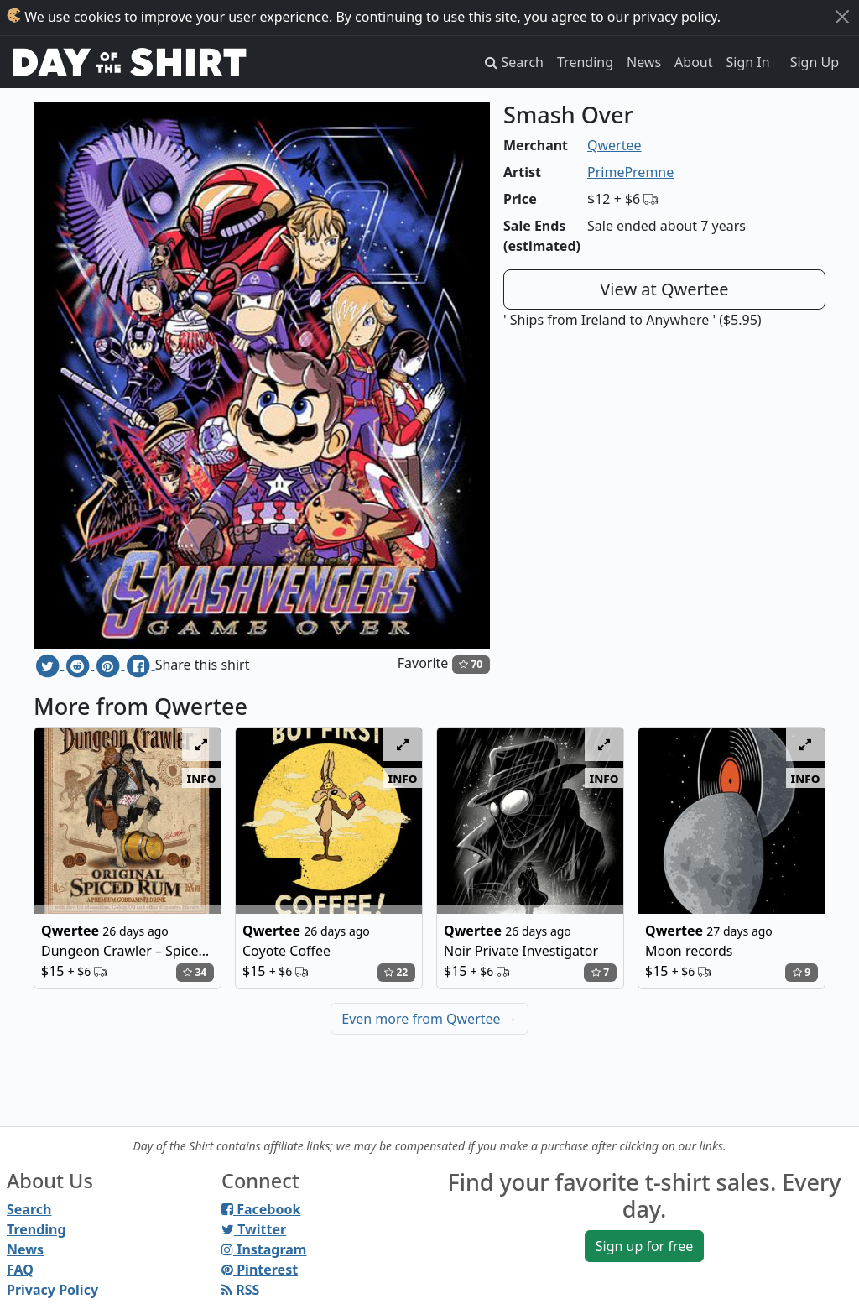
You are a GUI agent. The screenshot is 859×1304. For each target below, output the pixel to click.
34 (194, 972)
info (201, 778)
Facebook (260, 1209)
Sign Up (814, 62)
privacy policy (675, 17)
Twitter (253, 1229)
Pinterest (259, 1269)
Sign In (748, 62)
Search (29, 1209)
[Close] (842, 17)
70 (470, 664)
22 (396, 972)
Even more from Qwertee (429, 1018)
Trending (585, 62)
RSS (240, 1290)
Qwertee (614, 145)
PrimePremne (630, 172)
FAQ (20, 1269)
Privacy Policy (52, 1290)
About (693, 62)
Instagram (263, 1249)
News (644, 62)
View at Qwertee (664, 289)
